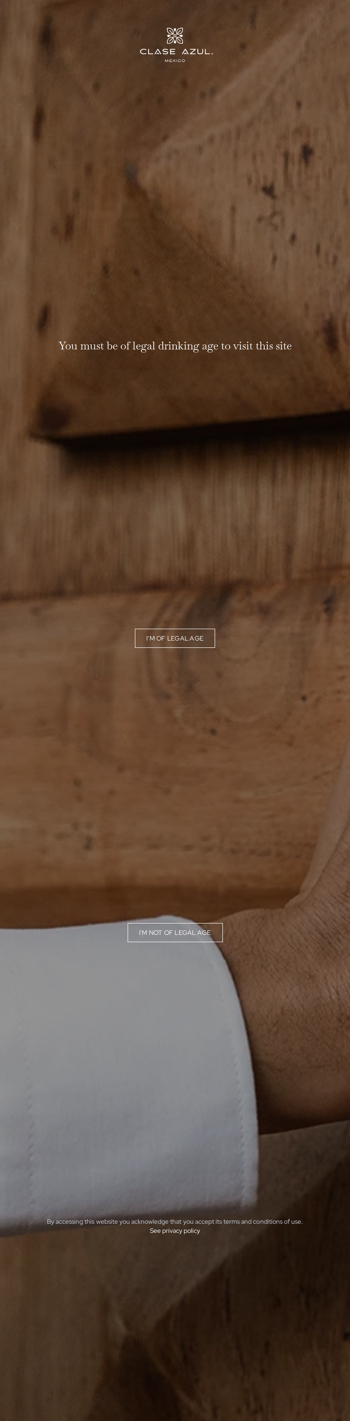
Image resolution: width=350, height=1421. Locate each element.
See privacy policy (175, 1230)
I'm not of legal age (175, 933)
